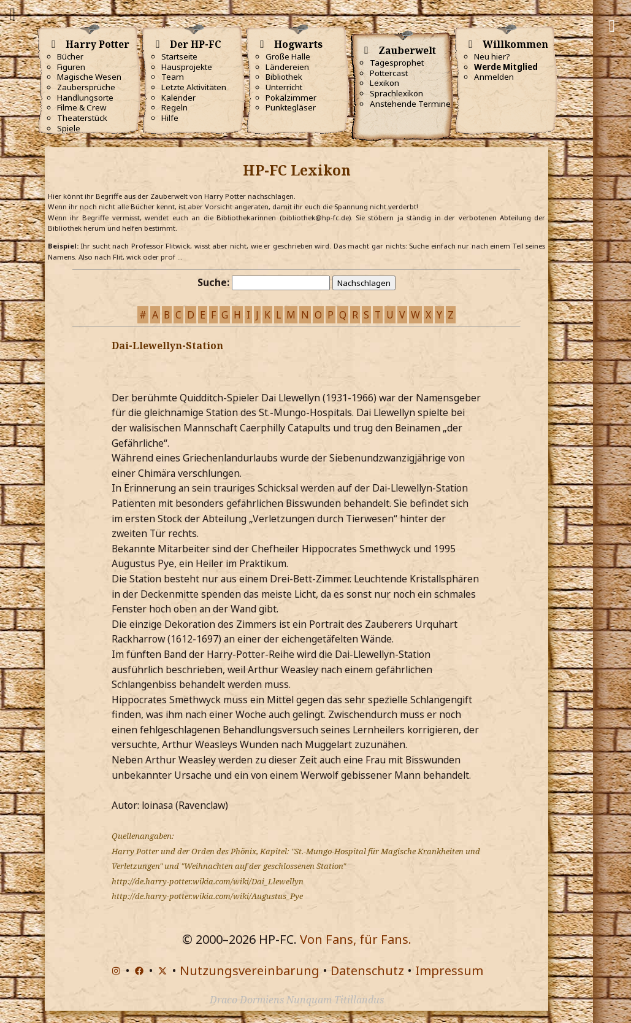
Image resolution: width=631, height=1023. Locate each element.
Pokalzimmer (291, 97)
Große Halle (288, 56)
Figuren (71, 66)
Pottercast (389, 73)
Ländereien (287, 66)
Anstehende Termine (410, 103)
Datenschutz (367, 970)
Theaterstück (82, 117)
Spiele (68, 128)
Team (172, 76)
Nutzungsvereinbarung (249, 970)
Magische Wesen (89, 76)
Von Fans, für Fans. (355, 939)
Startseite (179, 56)
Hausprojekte (186, 66)
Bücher (70, 56)
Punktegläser (291, 107)
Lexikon (384, 82)
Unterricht (284, 87)
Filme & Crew (81, 107)
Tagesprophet (397, 62)
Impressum (449, 970)
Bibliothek (284, 76)
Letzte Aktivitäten (193, 87)
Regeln (174, 107)
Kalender (178, 97)
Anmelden (494, 76)
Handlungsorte (85, 97)
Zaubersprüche (86, 87)
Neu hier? (492, 56)
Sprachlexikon (396, 93)
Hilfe (169, 117)
